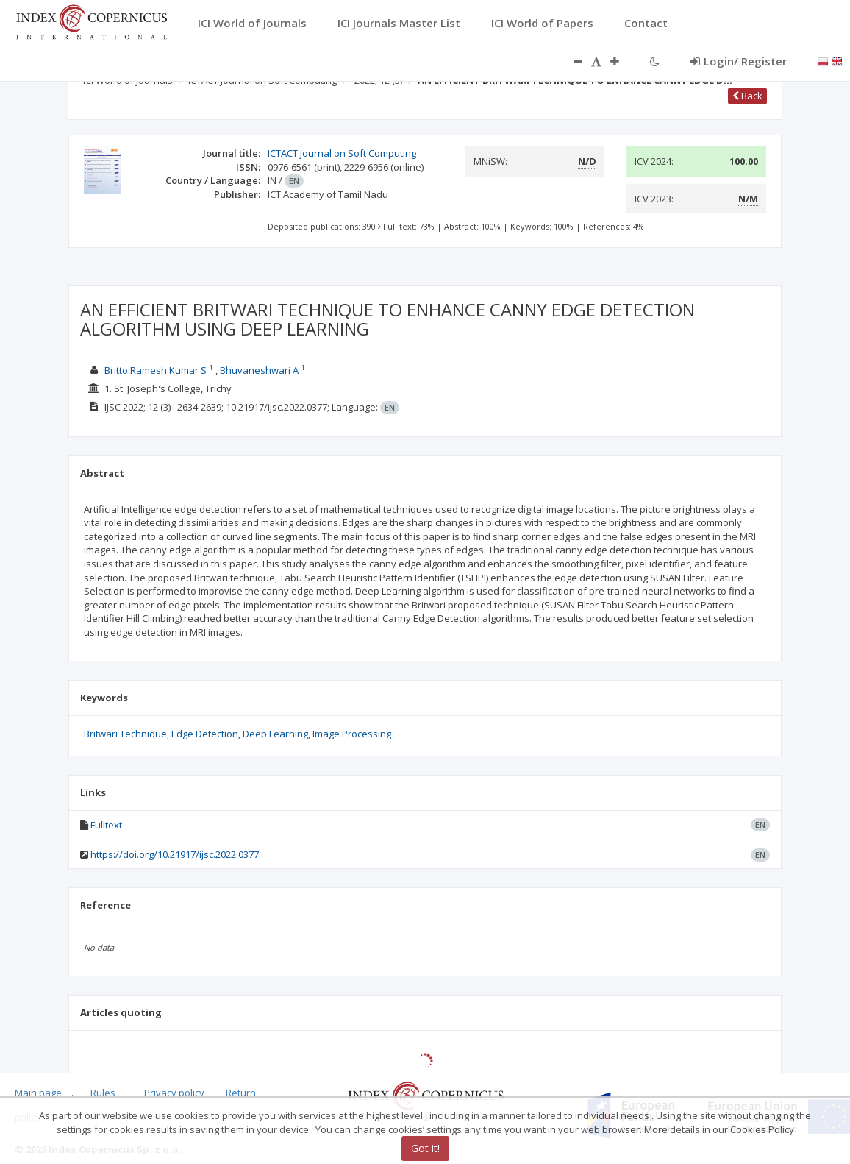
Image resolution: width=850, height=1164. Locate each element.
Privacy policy (174, 1092)
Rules (102, 1092)
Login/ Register (738, 61)
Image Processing (351, 733)
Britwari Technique (125, 733)
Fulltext (106, 824)
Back (747, 95)
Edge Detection (204, 733)
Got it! (425, 1148)
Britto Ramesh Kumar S (155, 370)
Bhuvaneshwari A (259, 370)
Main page (38, 1092)
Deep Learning (275, 733)
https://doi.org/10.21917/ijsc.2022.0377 (174, 854)
